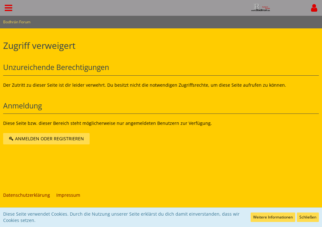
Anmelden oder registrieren (46, 139)
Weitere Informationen (273, 217)
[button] (8, 8)
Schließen (307, 217)
